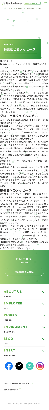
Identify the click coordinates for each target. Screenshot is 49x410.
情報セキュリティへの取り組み (18, 383)
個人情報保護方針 (13, 389)
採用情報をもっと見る (24, 272)
